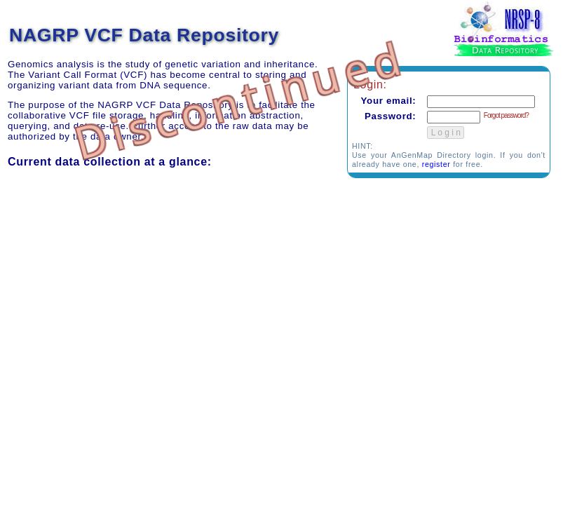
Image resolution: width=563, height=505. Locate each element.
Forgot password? (506, 115)
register (436, 164)
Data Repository (505, 49)
